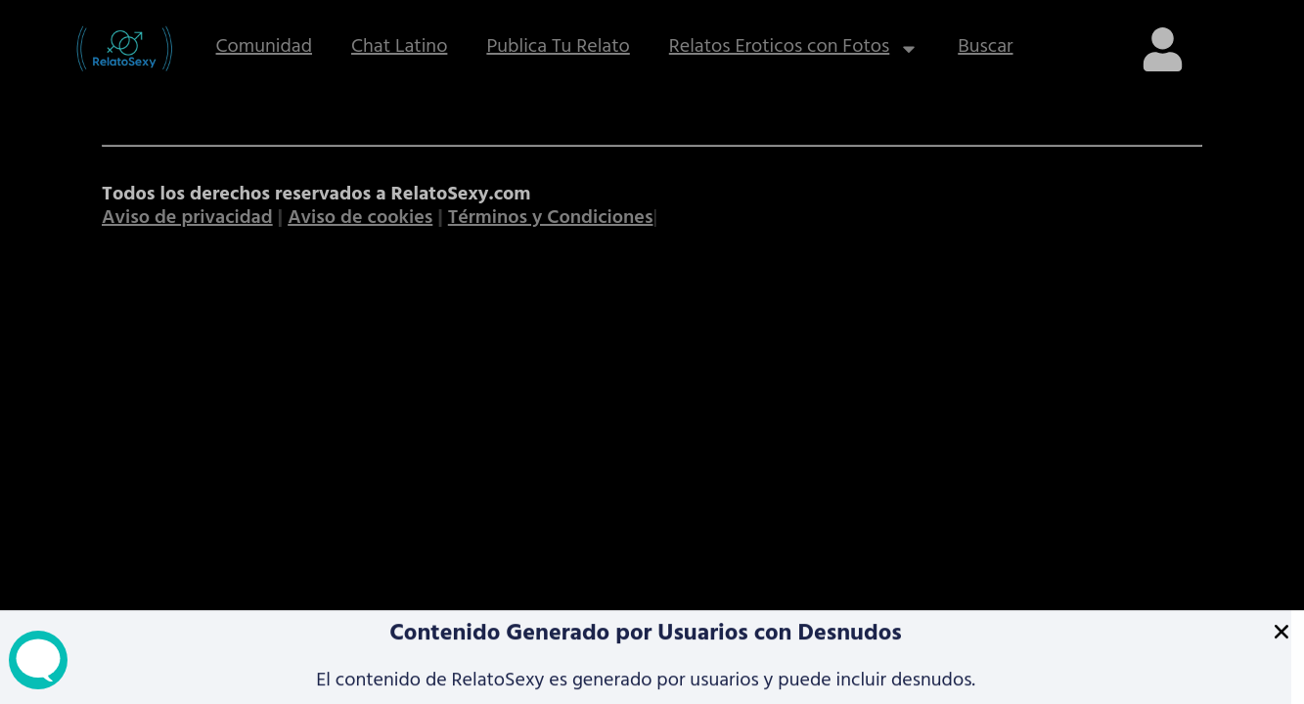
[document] (652, 352)
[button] (1281, 631)
